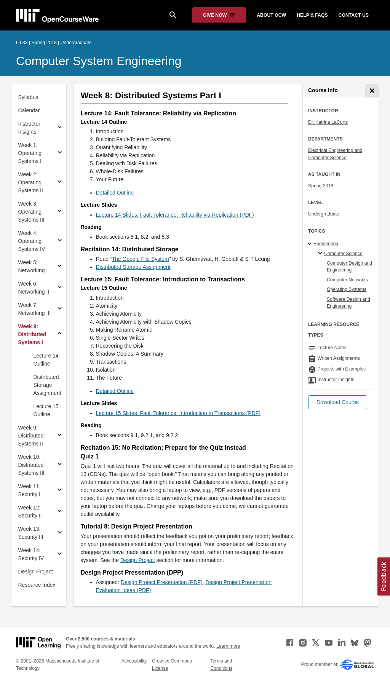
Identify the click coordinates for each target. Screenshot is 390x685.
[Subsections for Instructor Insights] (60, 128)
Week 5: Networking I (33, 266)
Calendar (29, 110)
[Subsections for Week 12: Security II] (60, 512)
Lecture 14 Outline (46, 360)
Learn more (228, 646)
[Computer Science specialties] (321, 254)
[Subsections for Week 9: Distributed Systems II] (60, 436)
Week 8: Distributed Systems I (32, 334)
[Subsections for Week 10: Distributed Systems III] (60, 465)
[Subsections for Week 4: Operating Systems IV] (60, 241)
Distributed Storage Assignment (47, 385)
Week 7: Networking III (34, 309)
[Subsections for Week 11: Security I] (60, 490)
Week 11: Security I (29, 490)
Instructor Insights (29, 128)
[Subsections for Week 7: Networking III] (60, 309)
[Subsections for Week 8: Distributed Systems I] (60, 334)
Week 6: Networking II (34, 288)
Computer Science (343, 253)
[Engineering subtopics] (310, 244)
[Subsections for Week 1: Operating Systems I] (60, 153)
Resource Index (37, 585)
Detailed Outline (115, 193)
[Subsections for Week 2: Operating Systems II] (60, 182)
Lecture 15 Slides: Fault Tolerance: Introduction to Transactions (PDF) (178, 413)
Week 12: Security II (30, 512)
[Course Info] (372, 90)
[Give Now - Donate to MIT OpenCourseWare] (219, 15)
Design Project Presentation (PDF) (162, 582)
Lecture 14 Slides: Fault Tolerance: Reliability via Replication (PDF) (175, 215)
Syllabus (28, 97)
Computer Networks (347, 280)
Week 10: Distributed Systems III (31, 465)
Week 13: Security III (30, 533)
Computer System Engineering (99, 61)
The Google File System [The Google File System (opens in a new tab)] (140, 259)
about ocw (271, 15)
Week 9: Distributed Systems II (31, 436)
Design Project (35, 571)
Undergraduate (323, 214)
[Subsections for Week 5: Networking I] (60, 267)
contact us (354, 15)
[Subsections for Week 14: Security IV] (60, 554)
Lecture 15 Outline (46, 410)
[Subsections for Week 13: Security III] (60, 533)
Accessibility (134, 661)
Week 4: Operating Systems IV (31, 241)
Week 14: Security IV (31, 554)
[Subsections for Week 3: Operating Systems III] (60, 212)
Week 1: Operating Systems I (30, 153)
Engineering (325, 243)
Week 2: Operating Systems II (30, 182)
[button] (337, 402)
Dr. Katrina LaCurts (328, 122)
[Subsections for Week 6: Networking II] (60, 288)
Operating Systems (346, 289)
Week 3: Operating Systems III (31, 212)
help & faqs (312, 15)
